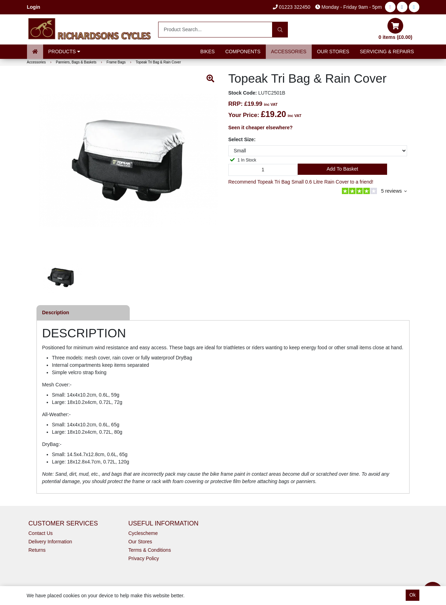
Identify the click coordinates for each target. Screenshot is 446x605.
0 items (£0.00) (396, 29)
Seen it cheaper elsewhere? (260, 127)
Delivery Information (50, 541)
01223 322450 (291, 7)
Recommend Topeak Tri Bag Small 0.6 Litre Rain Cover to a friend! (300, 182)
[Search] (280, 29)
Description (55, 312)
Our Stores (333, 51)
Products (64, 51)
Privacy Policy (143, 558)
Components (242, 51)
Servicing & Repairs (387, 51)
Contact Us (40, 533)
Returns (37, 550)
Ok (413, 595)
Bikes (207, 51)
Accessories (288, 51)
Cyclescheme (143, 533)
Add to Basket (342, 169)
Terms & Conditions (149, 550)
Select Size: (242, 139)
